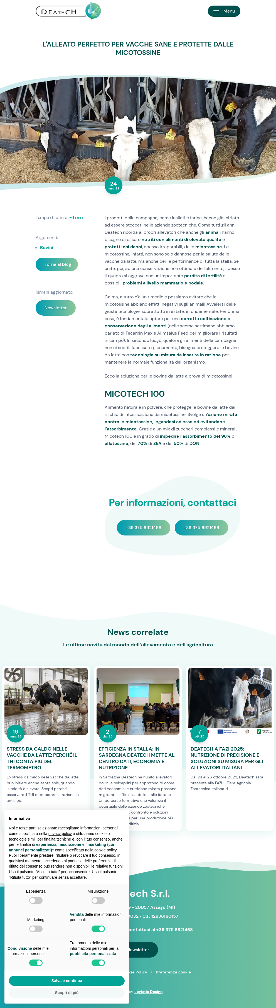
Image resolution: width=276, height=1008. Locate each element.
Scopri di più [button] (67, 992)
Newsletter (56, 308)
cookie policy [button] (105, 850)
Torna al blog (58, 264)
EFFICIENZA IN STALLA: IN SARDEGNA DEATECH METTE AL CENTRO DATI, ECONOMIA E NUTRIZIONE (137, 758)
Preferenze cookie (173, 972)
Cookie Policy (134, 972)
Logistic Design (148, 991)
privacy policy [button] (60, 833)
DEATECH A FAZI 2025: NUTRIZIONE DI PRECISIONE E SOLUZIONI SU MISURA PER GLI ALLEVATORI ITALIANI (227, 758)
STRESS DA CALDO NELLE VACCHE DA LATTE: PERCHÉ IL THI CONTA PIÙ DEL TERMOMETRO (42, 758)
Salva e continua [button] (66, 980)
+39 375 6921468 (143, 527)
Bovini (46, 247)
